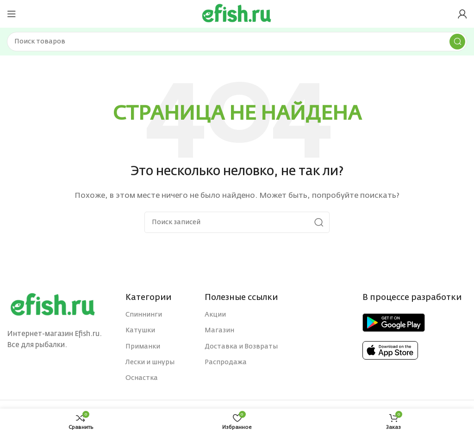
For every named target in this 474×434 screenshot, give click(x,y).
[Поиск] (237, 41)
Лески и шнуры (150, 362)
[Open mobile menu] (11, 14)
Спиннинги (143, 315)
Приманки (142, 346)
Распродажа (226, 362)
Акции (215, 315)
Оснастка (141, 378)
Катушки (140, 330)
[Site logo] (237, 13)
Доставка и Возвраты (241, 346)
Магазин (219, 330)
